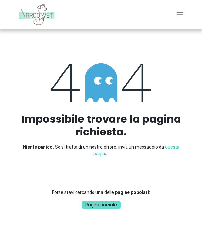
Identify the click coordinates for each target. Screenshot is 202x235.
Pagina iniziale (101, 204)
